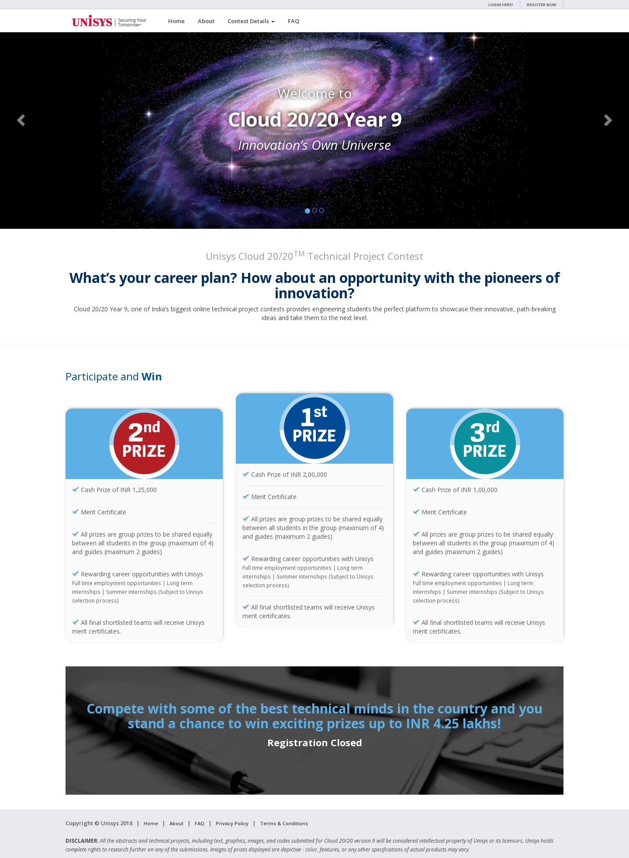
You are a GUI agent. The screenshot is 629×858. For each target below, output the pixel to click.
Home (176, 21)
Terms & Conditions (284, 823)
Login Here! (500, 4)
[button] (22, 119)
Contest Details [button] (251, 21)
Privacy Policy (232, 823)
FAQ (293, 21)
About (206, 21)
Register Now (541, 4)
